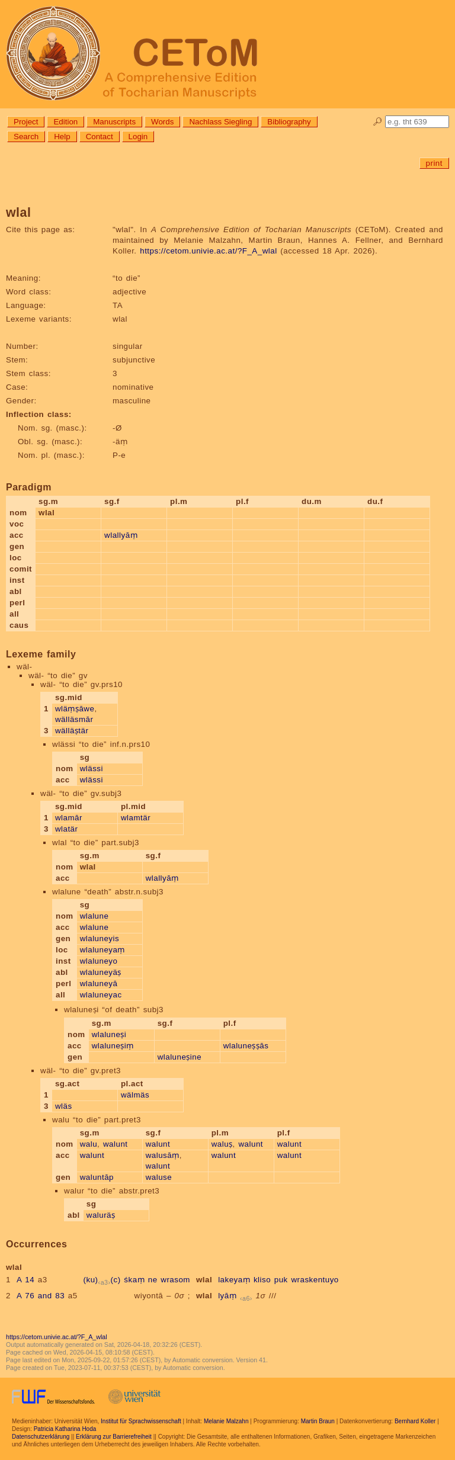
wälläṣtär (71, 730)
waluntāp (97, 1177)
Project (26, 121)
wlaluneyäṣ (100, 972)
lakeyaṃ (234, 1279)
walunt (115, 1144)
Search (26, 136)
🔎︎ (378, 121)
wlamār (68, 817)
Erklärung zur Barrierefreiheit (114, 1436)
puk (281, 1279)
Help (62, 136)
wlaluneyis (100, 938)
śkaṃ (134, 1279)
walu (88, 1144)
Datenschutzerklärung (40, 1436)
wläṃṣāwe (74, 708)
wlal (204, 1279)
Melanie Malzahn (226, 1421)
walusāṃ (163, 1155)
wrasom (175, 1279)
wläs (63, 1106)
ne (153, 1279)
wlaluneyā (99, 983)
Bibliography (288, 121)
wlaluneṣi (109, 1034)
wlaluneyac (101, 994)
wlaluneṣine (179, 1057)
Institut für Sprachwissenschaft (141, 1421)
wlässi (91, 768)
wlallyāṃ (120, 535)
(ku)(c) (102, 1279)
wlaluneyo (99, 961)
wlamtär (135, 817)
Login (138, 136)
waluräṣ (101, 1215)
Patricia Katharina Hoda (65, 1429)
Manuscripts (114, 121)
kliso (262, 1279)
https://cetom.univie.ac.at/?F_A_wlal (208, 250)
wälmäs (135, 1094)
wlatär (66, 828)
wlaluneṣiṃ (113, 1045)
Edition (65, 121)
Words (162, 121)
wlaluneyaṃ (102, 949)
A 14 (25, 1279)
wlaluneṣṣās (246, 1045)
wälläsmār (74, 719)
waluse (159, 1177)
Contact (99, 136)
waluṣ (222, 1144)
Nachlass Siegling (220, 121)
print (434, 163)
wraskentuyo (314, 1279)
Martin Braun (318, 1421)
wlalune (94, 916)
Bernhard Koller (415, 1421)
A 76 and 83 (41, 1295)
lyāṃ (227, 1295)
